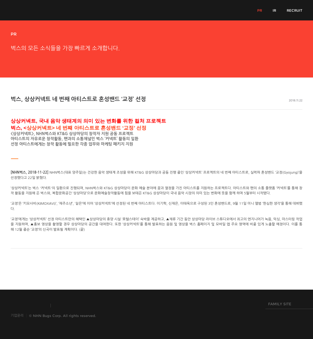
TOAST (67, 305)
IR (274, 10)
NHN (130, 305)
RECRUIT (294, 10)
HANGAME (99, 305)
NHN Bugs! (30, 10)
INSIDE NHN (28, 305)
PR (259, 10)
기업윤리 (17, 315)
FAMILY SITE (288, 305)
